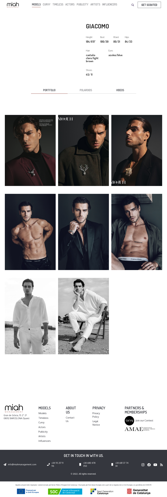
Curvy (46, 4)
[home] (13, 4)
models (36, 4)
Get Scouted (149, 5)
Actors (69, 4)
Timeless (57, 4)
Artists (95, 4)
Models (42, 413)
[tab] (49, 90)
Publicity (82, 4)
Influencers (109, 4)
